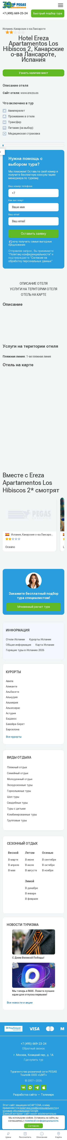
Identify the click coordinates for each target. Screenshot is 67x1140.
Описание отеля (34, 283)
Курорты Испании (40, 639)
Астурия (11, 713)
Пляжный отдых (17, 767)
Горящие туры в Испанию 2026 (25, 650)
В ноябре (47, 870)
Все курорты (13, 736)
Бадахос (11, 718)
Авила (9, 681)
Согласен (33, 1125)
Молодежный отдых (19, 779)
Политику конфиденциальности (29, 254)
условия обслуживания (16, 1110)
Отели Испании (15, 639)
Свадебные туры (17, 802)
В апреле (13, 865)
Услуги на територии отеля (33, 289)
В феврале (31, 898)
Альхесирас (13, 708)
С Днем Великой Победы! (28, 957)
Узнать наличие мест (33, 73)
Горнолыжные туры (19, 791)
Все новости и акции (20, 1002)
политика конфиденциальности (38, 1108)
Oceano (10, 547)
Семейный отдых (17, 773)
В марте (13, 859)
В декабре (31, 888)
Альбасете (12, 691)
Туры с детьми (16, 808)
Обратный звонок (33, 1048)
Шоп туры (13, 796)
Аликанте (11, 686)
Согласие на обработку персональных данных (29, 259)
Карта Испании (44, 644)
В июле (29, 865)
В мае (11, 870)
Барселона (12, 729)
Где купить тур (33, 1059)
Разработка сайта (25, 1094)
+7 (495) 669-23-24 (15, 13)
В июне (29, 859)
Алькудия (12, 697)
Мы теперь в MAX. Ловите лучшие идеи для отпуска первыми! (33, 993)
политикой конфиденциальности (41, 1121)
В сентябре (49, 859)
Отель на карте (33, 294)
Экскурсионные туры (20, 785)
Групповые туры (17, 820)
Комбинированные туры (22, 814)
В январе (30, 893)
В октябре (48, 865)
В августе (31, 870)
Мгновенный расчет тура (33, 606)
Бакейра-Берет (15, 724)
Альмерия (12, 702)
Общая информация (18, 644)
